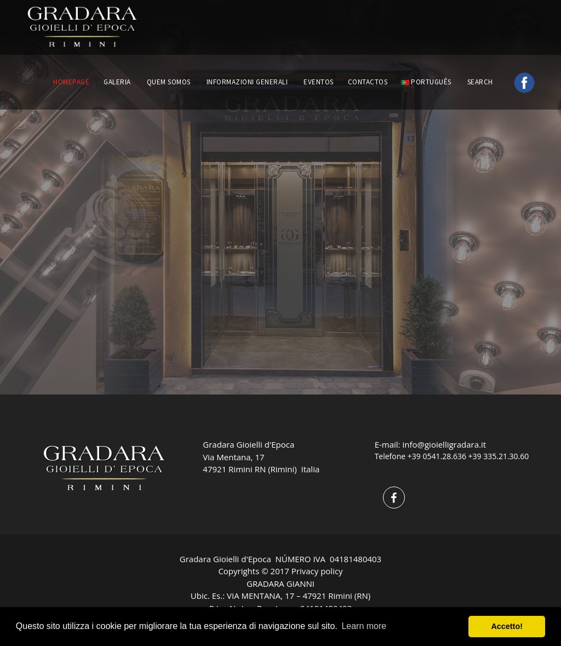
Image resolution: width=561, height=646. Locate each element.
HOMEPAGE (71, 82)
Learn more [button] (363, 626)
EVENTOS (319, 82)
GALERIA (117, 82)
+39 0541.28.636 (437, 456)
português (426, 82)
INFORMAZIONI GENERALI (247, 82)
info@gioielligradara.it (444, 444)
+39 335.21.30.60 (498, 456)
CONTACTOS (368, 82)
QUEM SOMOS (169, 82)
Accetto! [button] (507, 626)
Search (481, 82)
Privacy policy (317, 570)
